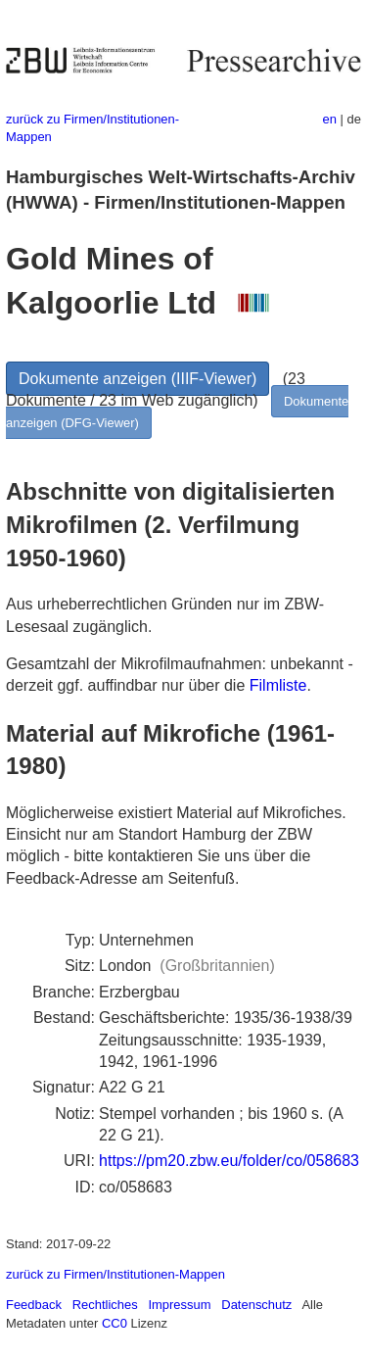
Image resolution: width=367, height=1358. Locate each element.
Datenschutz (256, 1304)
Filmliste (278, 685)
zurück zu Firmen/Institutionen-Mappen (115, 1274)
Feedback (34, 1304)
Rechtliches (105, 1304)
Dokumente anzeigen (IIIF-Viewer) (137, 378)
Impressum (179, 1304)
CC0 (114, 1323)
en (330, 119)
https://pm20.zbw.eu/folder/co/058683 (229, 1160)
